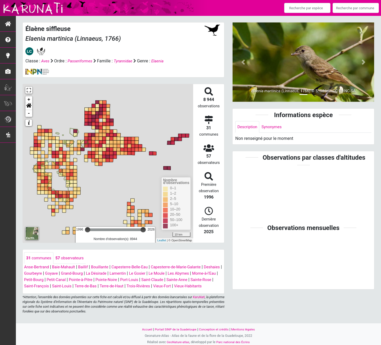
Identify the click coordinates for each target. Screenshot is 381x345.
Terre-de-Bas (128, 286)
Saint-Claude (192, 280)
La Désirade (122, 273)
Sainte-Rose (48, 286)
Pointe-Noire (143, 280)
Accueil (143, 329)
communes (39, 258)
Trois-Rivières (184, 286)
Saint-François (75, 286)
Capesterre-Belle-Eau (137, 267)
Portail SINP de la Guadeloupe (174, 329)
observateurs (72, 258)
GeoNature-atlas (176, 342)
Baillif (87, 267)
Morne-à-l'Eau (39, 280)
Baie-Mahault (66, 267)
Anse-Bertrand (37, 267)
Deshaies (32, 273)
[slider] (87, 229)
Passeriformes (81, 60)
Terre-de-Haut (156, 286)
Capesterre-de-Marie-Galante (187, 267)
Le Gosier (165, 273)
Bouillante (105, 267)
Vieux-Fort (210, 286)
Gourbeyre (54, 273)
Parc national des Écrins (234, 342)
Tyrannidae (126, 60)
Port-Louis (167, 280)
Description (248, 127)
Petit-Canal (89, 280)
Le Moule (186, 273)
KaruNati (199, 304)
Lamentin (145, 273)
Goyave (74, 273)
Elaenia (162, 60)
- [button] (29, 113)
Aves (45, 60)
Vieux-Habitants (39, 292)
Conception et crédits (215, 329)
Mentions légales (246, 329)
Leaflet (161, 240)
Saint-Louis (102, 286)
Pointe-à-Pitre (115, 280)
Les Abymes (209, 273)
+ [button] (29, 99)
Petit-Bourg (65, 280)
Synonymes (274, 127)
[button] (28, 106)
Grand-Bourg (95, 273)
